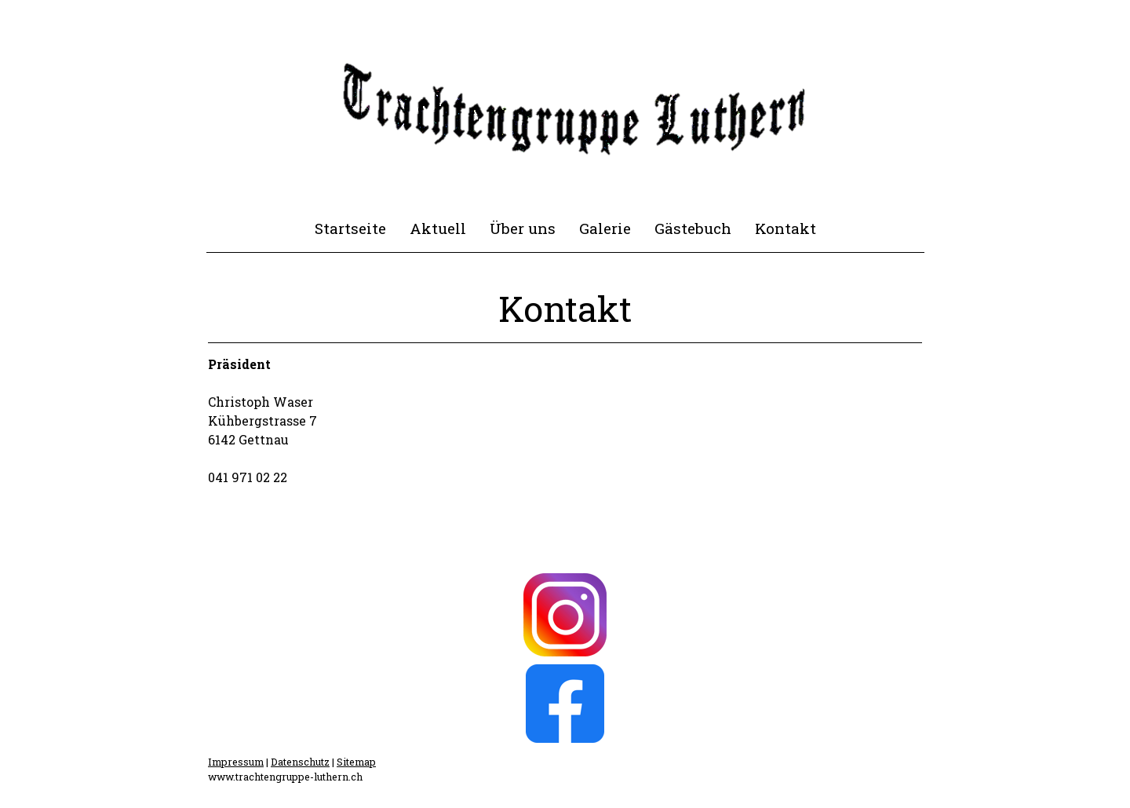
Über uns (523, 228)
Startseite (350, 228)
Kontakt (785, 228)
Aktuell (438, 228)
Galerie (605, 228)
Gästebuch (692, 228)
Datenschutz (300, 761)
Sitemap (356, 761)
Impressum (236, 761)
